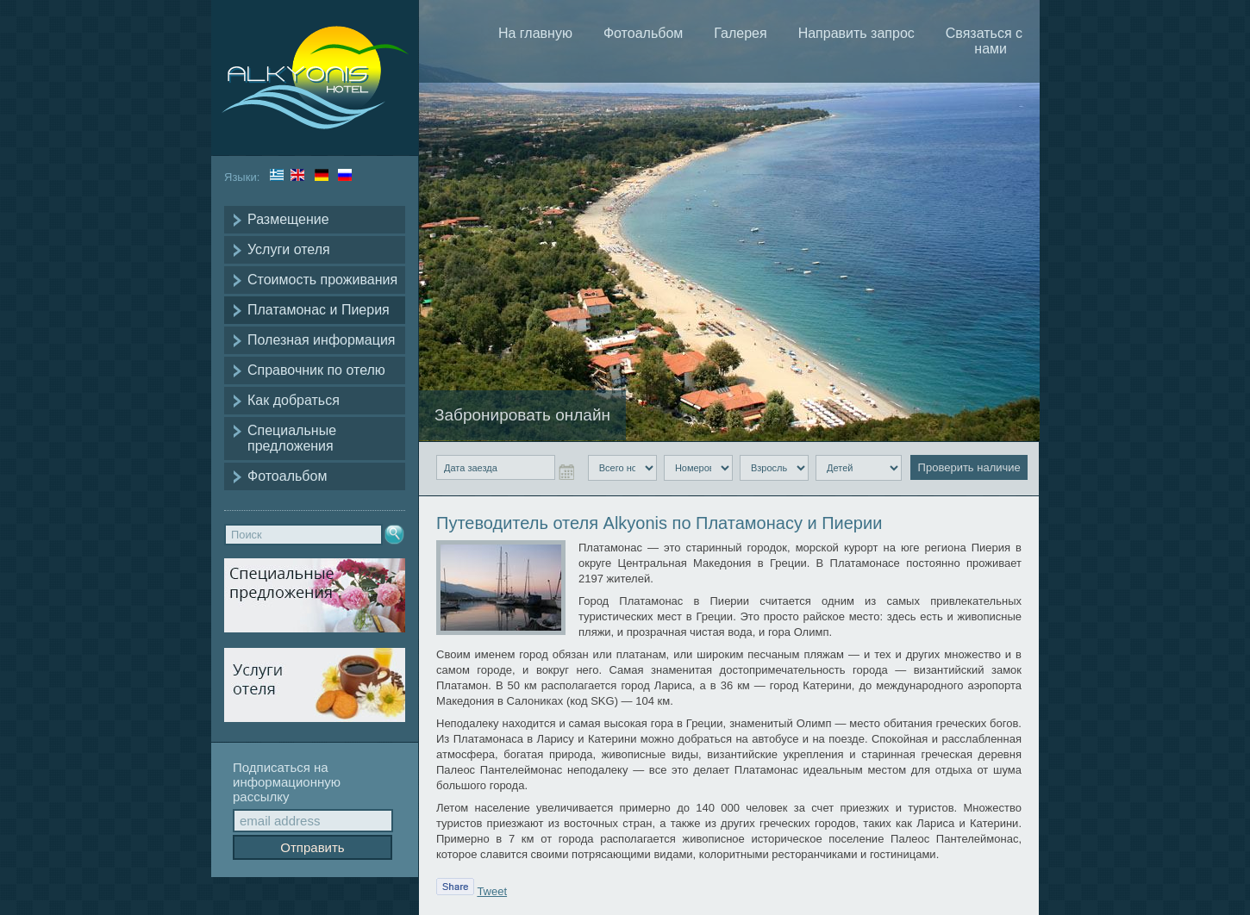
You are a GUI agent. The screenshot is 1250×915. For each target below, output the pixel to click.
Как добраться (293, 400)
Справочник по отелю (316, 370)
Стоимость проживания (322, 279)
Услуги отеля (288, 249)
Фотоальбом (287, 476)
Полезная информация (321, 340)
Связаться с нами (984, 41)
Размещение (288, 219)
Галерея (740, 33)
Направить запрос (856, 33)
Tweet (492, 891)
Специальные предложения (291, 438)
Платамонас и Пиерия (318, 309)
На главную (535, 33)
